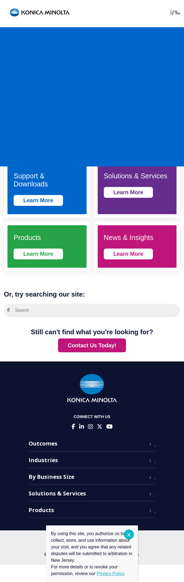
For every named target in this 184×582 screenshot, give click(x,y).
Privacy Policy (110, 573)
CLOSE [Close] (129, 534)
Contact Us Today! (92, 345)
